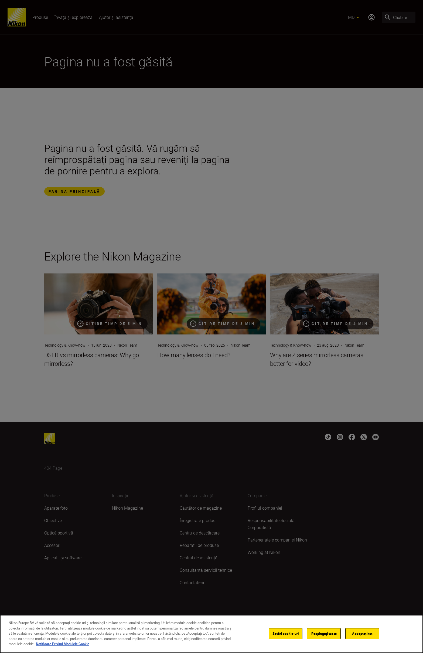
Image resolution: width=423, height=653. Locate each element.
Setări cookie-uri (285, 634)
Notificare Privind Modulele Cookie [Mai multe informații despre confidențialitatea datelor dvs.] (62, 644)
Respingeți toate (324, 634)
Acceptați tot (362, 634)
